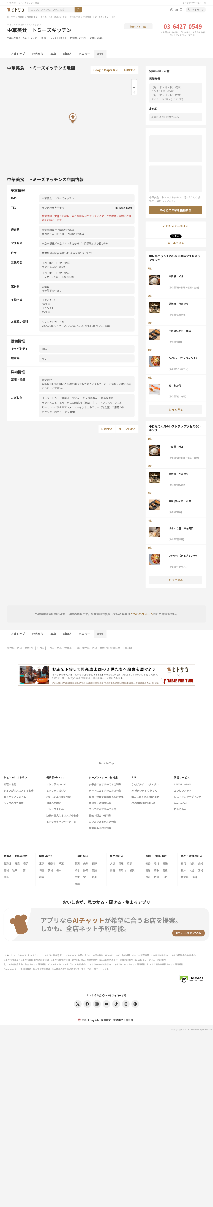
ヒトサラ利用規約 (159, 955)
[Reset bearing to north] (134, 92)
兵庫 (121, 863)
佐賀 (192, 863)
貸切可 (76, 398)
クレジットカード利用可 (55, 398)
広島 (156, 877)
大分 (192, 870)
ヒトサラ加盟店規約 (60, 959)
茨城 (50, 870)
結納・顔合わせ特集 (100, 815)
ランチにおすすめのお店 (102, 809)
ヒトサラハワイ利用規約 (99, 964)
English (94, 1020)
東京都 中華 (32, 16)
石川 (94, 877)
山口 (165, 877)
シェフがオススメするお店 (19, 790)
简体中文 (106, 1020)
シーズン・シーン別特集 (103, 777)
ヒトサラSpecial (55, 784)
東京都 (21, 16)
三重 (77, 877)
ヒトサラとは (34, 955)
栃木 (58, 870)
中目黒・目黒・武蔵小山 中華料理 (101, 648)
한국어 (129, 1020)
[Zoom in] (134, 82)
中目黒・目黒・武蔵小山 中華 (54, 16)
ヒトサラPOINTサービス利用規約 (129, 964)
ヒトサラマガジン (56, 790)
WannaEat (180, 803)
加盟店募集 (97, 955)
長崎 (200, 863)
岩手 (25, 863)
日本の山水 (180, 809)
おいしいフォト (182, 790)
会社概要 (126, 955)
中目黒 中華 (75, 16)
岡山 (148, 877)
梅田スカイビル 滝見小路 (145, 797)
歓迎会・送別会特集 (100, 803)
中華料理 (11, 37)
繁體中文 (118, 1020)
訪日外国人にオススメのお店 (62, 815)
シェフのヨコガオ (14, 803)
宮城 (6, 870)
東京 (41, 863)
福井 (77, 884)
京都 (129, 863)
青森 (17, 863)
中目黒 (40, 648)
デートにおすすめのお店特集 (105, 790)
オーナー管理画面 (140, 955)
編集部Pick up (55, 777)
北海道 (7, 863)
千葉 (61, 863)
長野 (94, 863)
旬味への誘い (53, 803)
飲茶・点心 (21, 37)
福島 (6, 877)
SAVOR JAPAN (182, 784)
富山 (85, 877)
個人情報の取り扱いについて (66, 968)
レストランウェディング (187, 797)
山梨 (85, 863)
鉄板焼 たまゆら (179, 303)
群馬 (41, 877)
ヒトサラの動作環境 (52, 955)
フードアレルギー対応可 (108, 402)
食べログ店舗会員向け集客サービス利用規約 (25, 964)
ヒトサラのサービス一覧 (194, 2)
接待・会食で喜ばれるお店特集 (106, 797)
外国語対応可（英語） (79, 402)
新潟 (77, 863)
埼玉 (41, 870)
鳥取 (156, 870)
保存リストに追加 (138, 26)
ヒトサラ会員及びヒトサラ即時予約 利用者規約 (26, 959)
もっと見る (176, 409)
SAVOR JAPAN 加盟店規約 (84, 959)
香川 (156, 863)
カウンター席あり (52, 412)
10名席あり (107, 398)
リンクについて (112, 955)
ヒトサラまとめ (55, 809)
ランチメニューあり (53, 402)
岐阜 (77, 870)
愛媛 (165, 863)
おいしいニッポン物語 (58, 797)
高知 (148, 870)
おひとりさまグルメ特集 (102, 821)
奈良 (112, 870)
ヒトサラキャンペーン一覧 (61, 821)
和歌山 (122, 870)
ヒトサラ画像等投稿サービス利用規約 (165, 964)
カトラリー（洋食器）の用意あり (105, 407)
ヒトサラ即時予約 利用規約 (183, 955)
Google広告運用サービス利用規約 (116, 959)
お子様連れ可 (90, 398)
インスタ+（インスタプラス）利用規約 (67, 964)
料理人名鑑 (10, 784)
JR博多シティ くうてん (144, 790)
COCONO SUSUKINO (143, 803)
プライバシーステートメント (95, 968)
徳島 (148, 863)
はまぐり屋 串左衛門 (181, 528)
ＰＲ (134, 777)
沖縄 (194, 877)
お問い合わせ (84, 955)
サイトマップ (69, 955)
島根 (165, 870)
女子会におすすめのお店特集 (105, 784)
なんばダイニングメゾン (145, 784)
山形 (23, 870)
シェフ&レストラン (15, 777)
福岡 (183, 863)
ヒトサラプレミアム (15, 797)
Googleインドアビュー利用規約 (150, 959)
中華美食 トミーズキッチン (95, 16)
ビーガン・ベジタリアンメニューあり (63, 407)
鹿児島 (185, 877)
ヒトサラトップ (18, 955)
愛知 (94, 870)
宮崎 (200, 870)
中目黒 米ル (176, 276)
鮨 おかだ (175, 385)
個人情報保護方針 (41, 968)
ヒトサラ (11, 16)
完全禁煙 (70, 412)
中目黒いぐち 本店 (180, 330)
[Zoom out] (134, 87)
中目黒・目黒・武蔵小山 (20, 648)
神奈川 (51, 863)
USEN (6, 955)
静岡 (85, 870)
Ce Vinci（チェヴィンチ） (183, 358)
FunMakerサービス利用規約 (17, 968)
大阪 (112, 863)
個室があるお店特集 (100, 828)
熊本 (183, 870)
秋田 (14, 870)
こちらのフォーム (141, 614)
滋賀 (132, 870)
